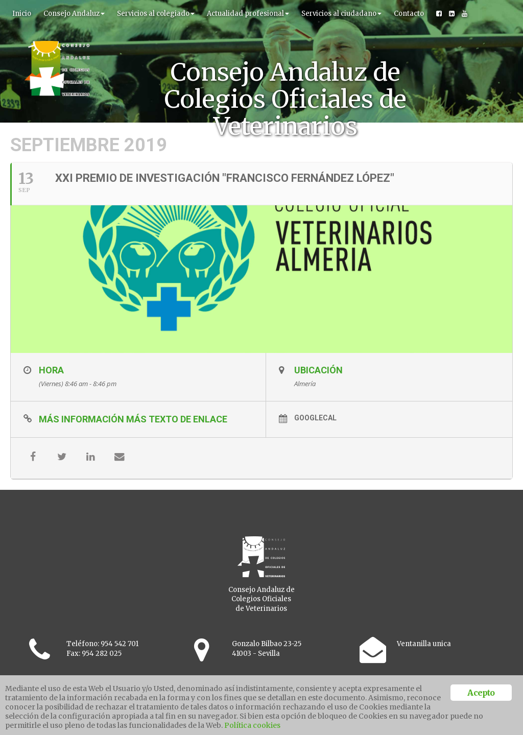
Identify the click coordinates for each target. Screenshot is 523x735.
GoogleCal (311, 444)
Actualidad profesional (248, 13)
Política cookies (252, 725)
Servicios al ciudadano (341, 13)
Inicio (21, 13)
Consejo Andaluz (74, 13)
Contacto (409, 13)
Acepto (480, 692)
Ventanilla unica (424, 670)
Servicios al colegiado (156, 13)
